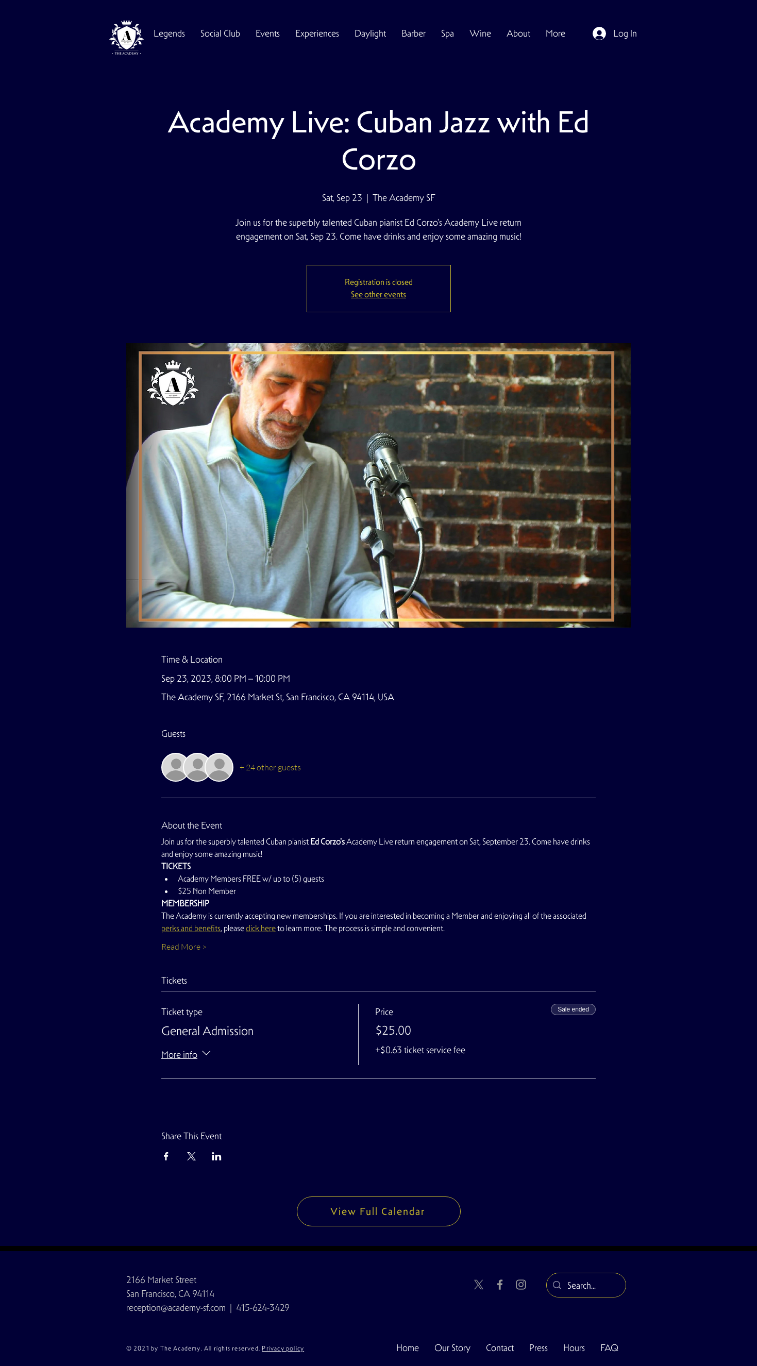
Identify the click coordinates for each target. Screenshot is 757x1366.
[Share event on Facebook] (166, 1156)
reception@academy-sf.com (176, 1307)
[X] (478, 1284)
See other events (378, 294)
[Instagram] (521, 1284)
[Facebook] (500, 1284)
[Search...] (585, 1285)
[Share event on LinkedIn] (217, 1156)
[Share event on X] (191, 1156)
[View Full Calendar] (379, 1211)
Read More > (184, 946)
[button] (220, 33)
